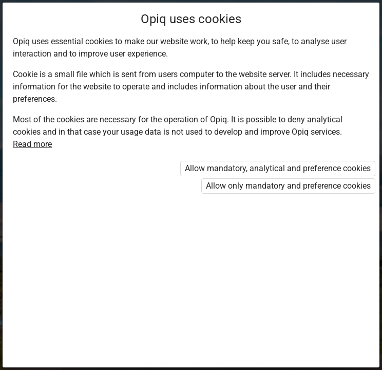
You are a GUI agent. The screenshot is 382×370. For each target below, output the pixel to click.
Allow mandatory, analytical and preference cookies (278, 168)
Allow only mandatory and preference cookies (288, 186)
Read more (32, 144)
